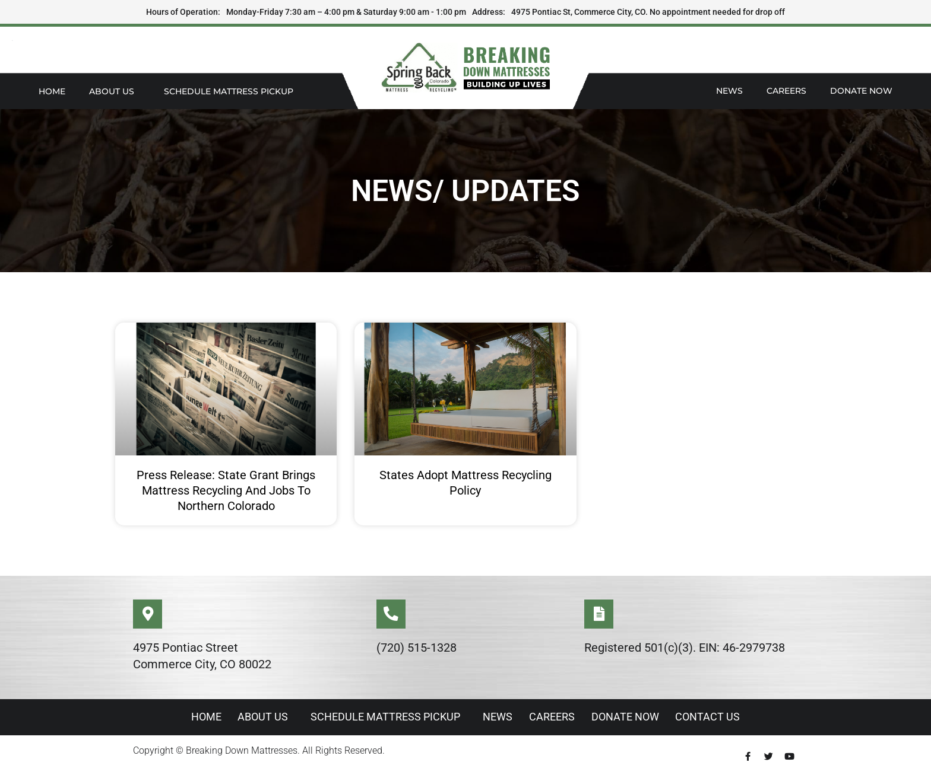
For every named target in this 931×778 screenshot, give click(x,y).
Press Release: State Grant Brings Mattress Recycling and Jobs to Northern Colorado (226, 490)
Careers (786, 90)
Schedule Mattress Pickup (231, 91)
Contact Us (711, 717)
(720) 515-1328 (416, 648)
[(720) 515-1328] (391, 614)
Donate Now (861, 90)
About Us (114, 91)
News (729, 90)
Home (52, 91)
